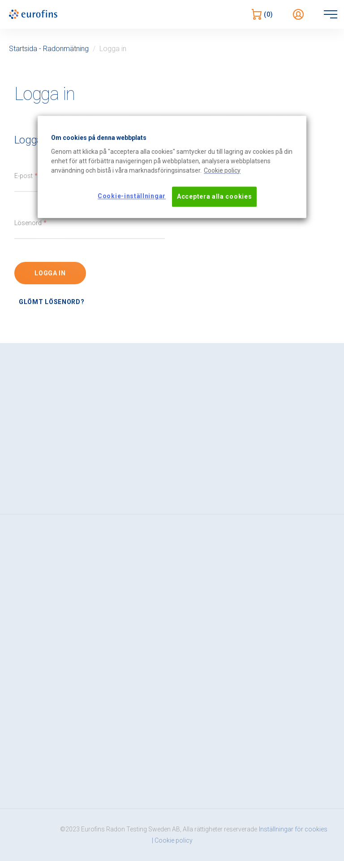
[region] (172, 167)
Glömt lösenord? (52, 301)
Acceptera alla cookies (214, 196)
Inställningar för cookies (293, 829)
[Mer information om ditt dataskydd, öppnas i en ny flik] (222, 170)
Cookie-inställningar (132, 196)
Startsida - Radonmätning (49, 48)
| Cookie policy (172, 840)
